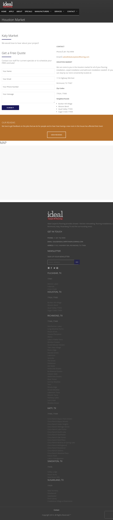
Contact (71, 11)
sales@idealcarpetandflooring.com (76, 57)
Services (58, 11)
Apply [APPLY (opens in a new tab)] (11, 11)
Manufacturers (42, 11)
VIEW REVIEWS (56, 135)
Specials (28, 11)
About (19, 11)
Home (3, 11)
